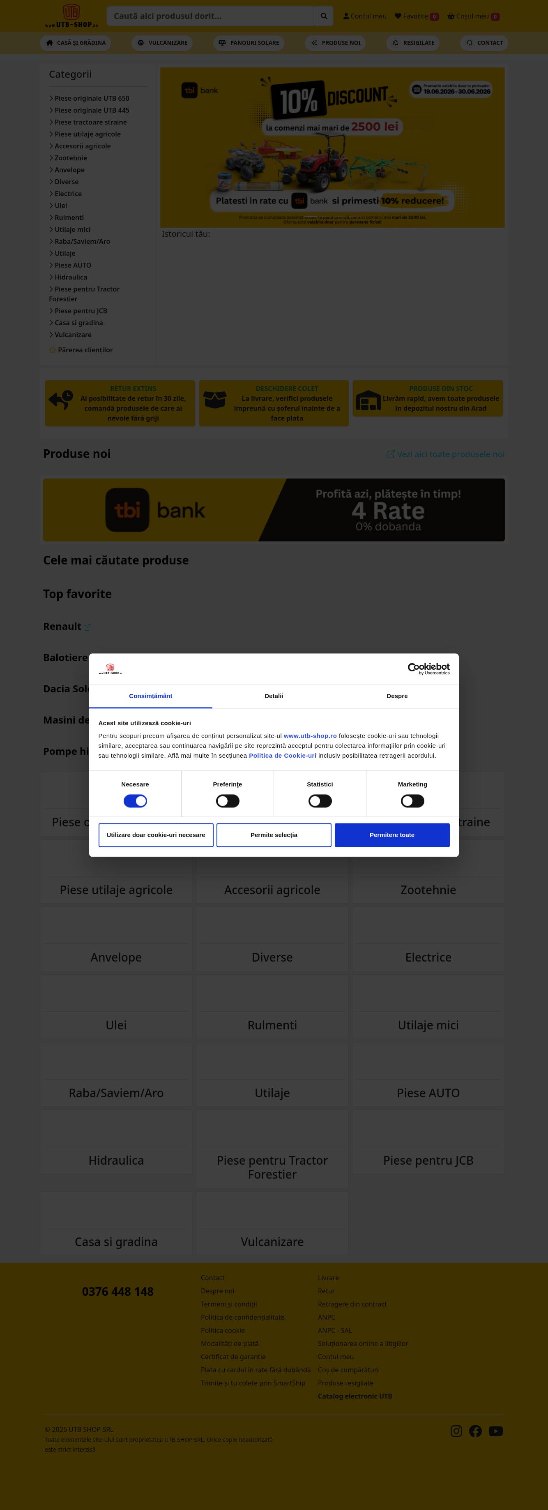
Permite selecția (274, 835)
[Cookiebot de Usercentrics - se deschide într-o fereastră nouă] (414, 669)
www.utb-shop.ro (310, 736)
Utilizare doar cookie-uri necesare (155, 835)
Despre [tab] (397, 696)
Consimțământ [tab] (150, 696)
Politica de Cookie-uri (282, 755)
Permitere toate (392, 835)
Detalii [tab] (274, 696)
